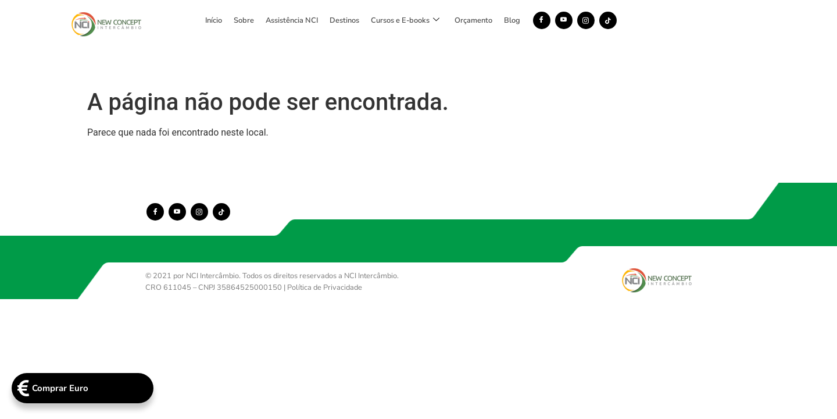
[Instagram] (659, 20)
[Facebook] (615, 20)
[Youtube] (637, 20)
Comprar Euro (45, 388)
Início (287, 20)
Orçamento (547, 20)
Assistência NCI (365, 20)
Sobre (317, 20)
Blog (586, 20)
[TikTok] (682, 20)
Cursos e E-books (479, 20)
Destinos (418, 20)
